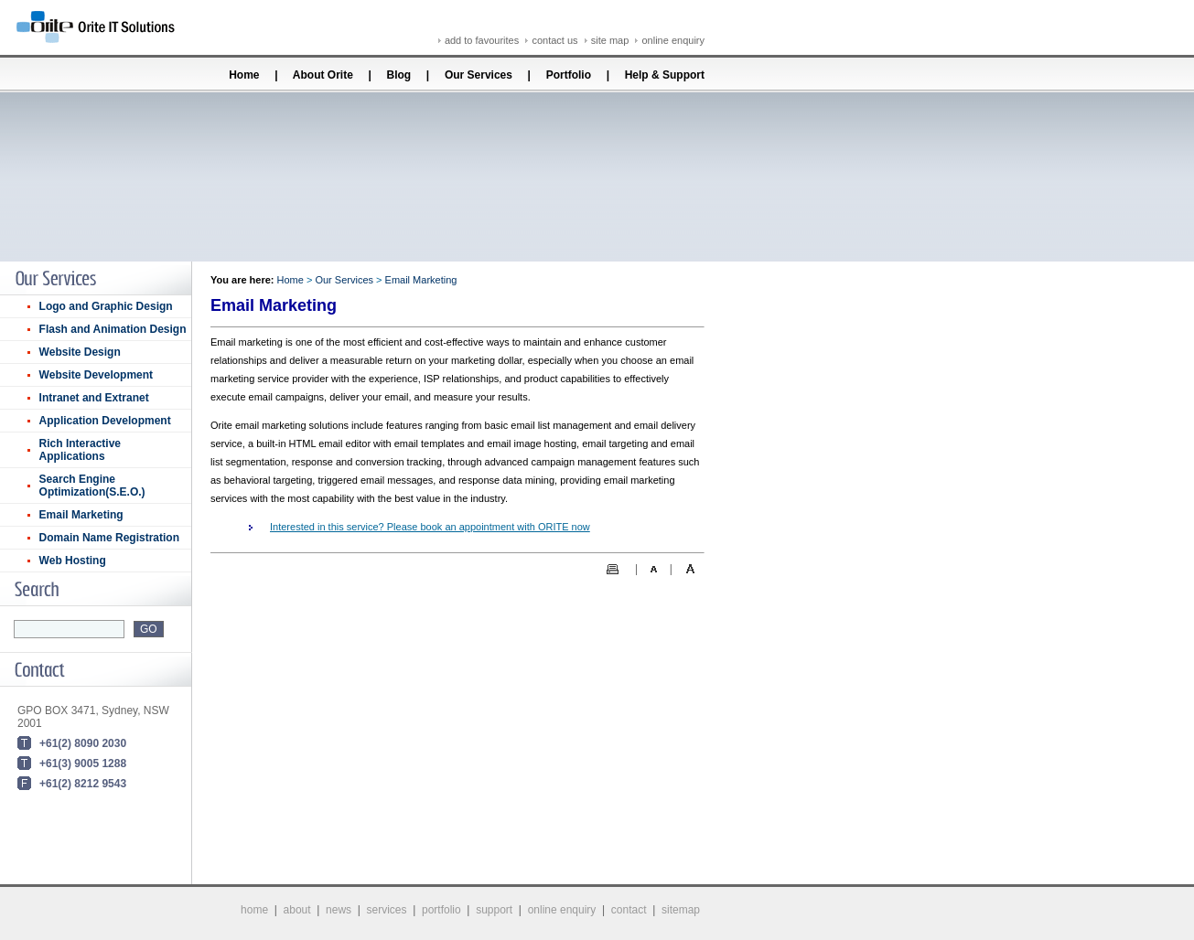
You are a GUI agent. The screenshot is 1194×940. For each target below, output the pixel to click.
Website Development (96, 375)
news (338, 909)
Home (243, 75)
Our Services (478, 75)
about (297, 909)
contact (629, 909)
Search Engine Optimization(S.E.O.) (92, 485)
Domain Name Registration (109, 537)
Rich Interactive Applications (80, 450)
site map (610, 40)
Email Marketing (81, 514)
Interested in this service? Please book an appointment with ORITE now (430, 526)
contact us (554, 40)
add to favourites (482, 40)
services (387, 909)
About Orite (323, 75)
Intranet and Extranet (94, 397)
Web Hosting (72, 560)
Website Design (80, 352)
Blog (399, 75)
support (494, 909)
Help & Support (665, 75)
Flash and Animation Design (113, 329)
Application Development (105, 420)
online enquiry (673, 40)
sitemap (681, 909)
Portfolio (568, 75)
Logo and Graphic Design (106, 306)
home (254, 909)
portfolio (441, 909)
